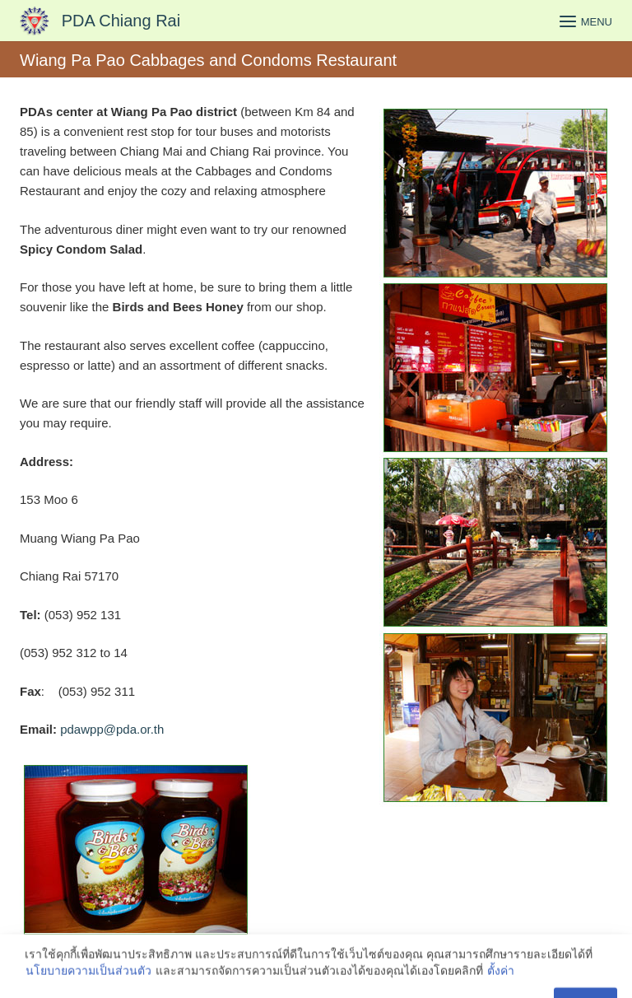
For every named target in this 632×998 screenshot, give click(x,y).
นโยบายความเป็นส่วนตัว (88, 980)
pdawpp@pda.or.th (112, 729)
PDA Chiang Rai (121, 21)
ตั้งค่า (500, 980)
